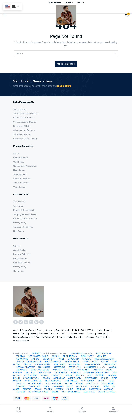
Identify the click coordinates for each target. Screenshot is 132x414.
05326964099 (44, 367)
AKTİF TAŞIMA (91, 378)
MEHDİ (111, 381)
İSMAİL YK (68, 370)
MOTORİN (20, 392)
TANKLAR (81, 389)
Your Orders (18, 206)
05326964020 (59, 367)
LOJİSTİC (20, 384)
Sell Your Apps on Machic (24, 122)
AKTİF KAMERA (30, 375)
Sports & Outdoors (22, 179)
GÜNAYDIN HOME (90, 362)
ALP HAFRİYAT (110, 364)
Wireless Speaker (21, 341)
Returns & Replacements (24, 210)
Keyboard (43, 334)
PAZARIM (56, 370)
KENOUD (104, 378)
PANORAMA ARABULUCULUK (28, 362)
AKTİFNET (36, 353)
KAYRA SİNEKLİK (72, 362)
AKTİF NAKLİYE (70, 381)
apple (16, 330)
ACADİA (46, 378)
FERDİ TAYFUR (45, 373)
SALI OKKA (30, 373)
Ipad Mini (32, 334)
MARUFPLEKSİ (74, 364)
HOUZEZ (79, 384)
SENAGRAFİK (22, 359)
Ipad (108, 330)
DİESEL (55, 392)
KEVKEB (104, 362)
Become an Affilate (21, 126)
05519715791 (75, 367)
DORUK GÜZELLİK (42, 364)
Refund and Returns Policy (25, 219)
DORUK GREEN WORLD (38, 356)
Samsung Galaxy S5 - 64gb (71, 337)
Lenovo (55, 334)
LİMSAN (27, 364)
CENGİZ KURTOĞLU (106, 392)
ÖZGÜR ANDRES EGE (40, 370)
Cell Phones (18, 162)
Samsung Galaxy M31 (46, 337)
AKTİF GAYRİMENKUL (71, 392)
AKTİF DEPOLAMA (53, 381)
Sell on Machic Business (24, 118)
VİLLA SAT (20, 386)
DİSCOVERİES (95, 389)
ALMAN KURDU (87, 356)
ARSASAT (108, 389)
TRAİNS (106, 386)
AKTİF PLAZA (92, 384)
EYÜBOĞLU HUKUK (53, 362)
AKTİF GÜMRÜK (87, 381)
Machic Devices (20, 259)
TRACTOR (27, 389)
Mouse (91, 334)
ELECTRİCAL (89, 392)
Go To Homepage (66, 64)
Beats (39, 330)
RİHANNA (80, 375)
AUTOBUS (94, 386)
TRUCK (38, 389)
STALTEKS (86, 359)
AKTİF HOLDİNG (35, 384)
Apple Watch (28, 330)
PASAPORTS (57, 386)
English (68, 2)
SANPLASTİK (59, 364)
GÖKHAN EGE (77, 353)
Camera (49, 330)
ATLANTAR (101, 356)
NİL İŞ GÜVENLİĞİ (103, 353)
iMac (100, 330)
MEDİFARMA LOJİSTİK (104, 359)
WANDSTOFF (48, 359)
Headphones (19, 170)
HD (75, 330)
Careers (16, 246)
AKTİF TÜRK (98, 370)
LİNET (89, 375)
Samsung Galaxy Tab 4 (97, 337)
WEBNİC (44, 375)
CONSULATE (34, 386)
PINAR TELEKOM (70, 356)
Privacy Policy (19, 223)
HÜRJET (68, 375)
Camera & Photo (20, 158)
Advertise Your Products (24, 130)
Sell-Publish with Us (22, 135)
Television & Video (21, 183)
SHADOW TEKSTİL (92, 364)
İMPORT (101, 381)
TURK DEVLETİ (82, 370)
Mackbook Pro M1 (76, 334)
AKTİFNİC (100, 375)
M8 (63, 334)
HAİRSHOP (75, 373)
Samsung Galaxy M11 (23, 337)
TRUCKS (48, 389)
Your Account (19, 202)
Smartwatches (19, 175)
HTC (82, 330)
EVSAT (70, 386)
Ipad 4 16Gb (19, 334)
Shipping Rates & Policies (24, 215)
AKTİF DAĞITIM (74, 378)
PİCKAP (69, 389)
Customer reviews (21, 263)
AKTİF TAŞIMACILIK (33, 381)
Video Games (19, 187)
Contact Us (18, 271)
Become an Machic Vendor (25, 139)
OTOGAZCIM (73, 359)
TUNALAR (20, 356)
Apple (16, 154)
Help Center (18, 231)
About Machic (19, 250)
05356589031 (90, 367)
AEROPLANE (81, 386)
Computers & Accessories (25, 166)
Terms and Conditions (23, 227)
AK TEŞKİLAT (59, 378)
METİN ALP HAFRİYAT (25, 367)
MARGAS (35, 359)
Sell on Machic (19, 110)
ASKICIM (55, 356)
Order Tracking (54, 2)
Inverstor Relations (21, 254)
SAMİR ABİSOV (60, 373)
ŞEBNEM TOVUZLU (31, 378)
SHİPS (46, 386)
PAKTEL (61, 359)
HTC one (91, 330)
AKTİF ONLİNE (107, 384)
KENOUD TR (56, 375)
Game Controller (63, 330)
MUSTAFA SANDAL (54, 384)
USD (79, 2)
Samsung (101, 334)
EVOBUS (59, 389)
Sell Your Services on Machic (26, 114)
